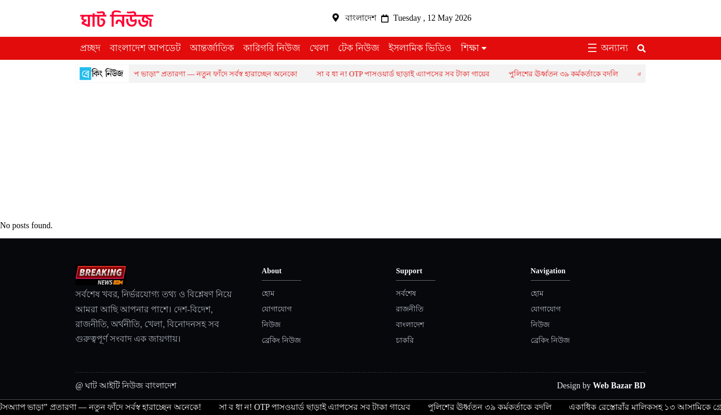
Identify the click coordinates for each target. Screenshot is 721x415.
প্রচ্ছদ (90, 47)
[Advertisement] (360, 151)
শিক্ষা (470, 47)
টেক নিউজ (358, 47)
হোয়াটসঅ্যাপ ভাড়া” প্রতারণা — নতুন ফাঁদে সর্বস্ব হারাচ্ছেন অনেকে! (203, 74)
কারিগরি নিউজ (271, 47)
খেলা (319, 47)
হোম (268, 293)
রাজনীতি (409, 309)
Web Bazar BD (619, 385)
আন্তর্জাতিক (212, 47)
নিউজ (271, 325)
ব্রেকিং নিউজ (281, 340)
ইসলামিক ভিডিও (420, 47)
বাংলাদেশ (410, 325)
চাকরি (405, 340)
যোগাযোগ (277, 309)
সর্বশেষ (406, 293)
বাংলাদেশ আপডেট (145, 47)
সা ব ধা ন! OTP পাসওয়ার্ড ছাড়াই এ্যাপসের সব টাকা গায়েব (408, 74)
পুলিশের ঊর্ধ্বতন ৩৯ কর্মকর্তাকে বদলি (569, 74)
